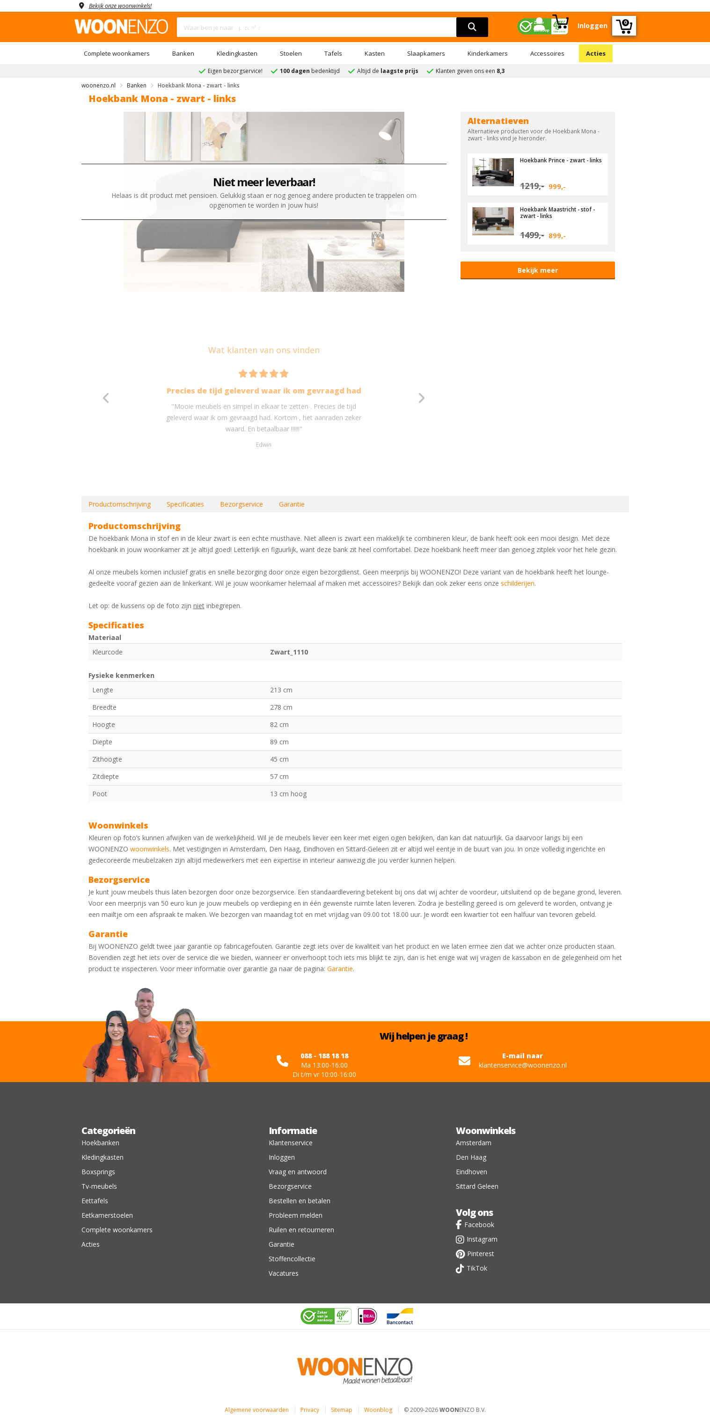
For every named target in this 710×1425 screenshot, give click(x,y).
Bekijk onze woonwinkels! (126, 5)
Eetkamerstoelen (107, 1215)
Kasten (375, 53)
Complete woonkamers (117, 53)
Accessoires (547, 53)
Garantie (292, 504)
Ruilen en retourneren (301, 1229)
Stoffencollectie (292, 1258)
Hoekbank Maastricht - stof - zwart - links (560, 212)
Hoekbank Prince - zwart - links (558, 163)
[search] (472, 27)
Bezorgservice (241, 504)
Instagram (482, 1239)
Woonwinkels (485, 1130)
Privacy (309, 1410)
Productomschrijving (119, 504)
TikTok (477, 1268)
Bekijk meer (538, 270)
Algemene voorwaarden (257, 1410)
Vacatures (284, 1273)
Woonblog (378, 1410)
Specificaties (185, 504)
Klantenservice (291, 1142)
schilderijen (517, 583)
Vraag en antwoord (298, 1171)
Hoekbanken (100, 1142)
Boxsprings (98, 1171)
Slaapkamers (426, 53)
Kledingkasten (237, 53)
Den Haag (471, 1157)
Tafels (333, 53)
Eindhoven (471, 1171)
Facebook (479, 1224)
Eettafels (94, 1200)
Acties (596, 53)
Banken (183, 53)
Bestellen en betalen (299, 1200)
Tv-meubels (99, 1186)
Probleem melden (295, 1215)
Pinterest (480, 1253)
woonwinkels (149, 848)
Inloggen (282, 1157)
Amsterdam (473, 1142)
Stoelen (291, 53)
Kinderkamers (488, 53)
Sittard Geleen (477, 1186)
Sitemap (341, 1410)
